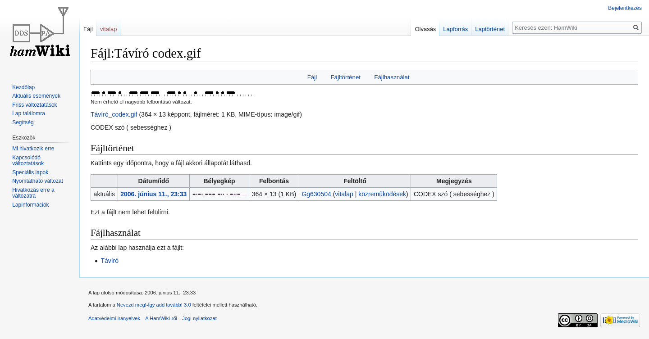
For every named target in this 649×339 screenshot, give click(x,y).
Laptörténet (490, 29)
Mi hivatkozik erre (33, 148)
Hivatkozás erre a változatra (33, 193)
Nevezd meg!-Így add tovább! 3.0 (154, 304)
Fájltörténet (345, 77)
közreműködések (382, 194)
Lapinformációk (30, 205)
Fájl (312, 77)
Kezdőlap (23, 87)
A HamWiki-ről (161, 318)
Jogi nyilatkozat (199, 318)
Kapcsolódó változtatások (28, 160)
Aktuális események (36, 96)
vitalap (344, 194)
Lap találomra (28, 113)
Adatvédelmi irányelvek (114, 318)
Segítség (22, 122)
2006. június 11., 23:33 (153, 194)
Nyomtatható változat (37, 181)
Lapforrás (455, 29)
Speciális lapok (30, 172)
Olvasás (425, 29)
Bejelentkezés (625, 8)
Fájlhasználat (391, 77)
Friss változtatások (34, 105)
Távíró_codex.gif (114, 114)
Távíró (110, 260)
